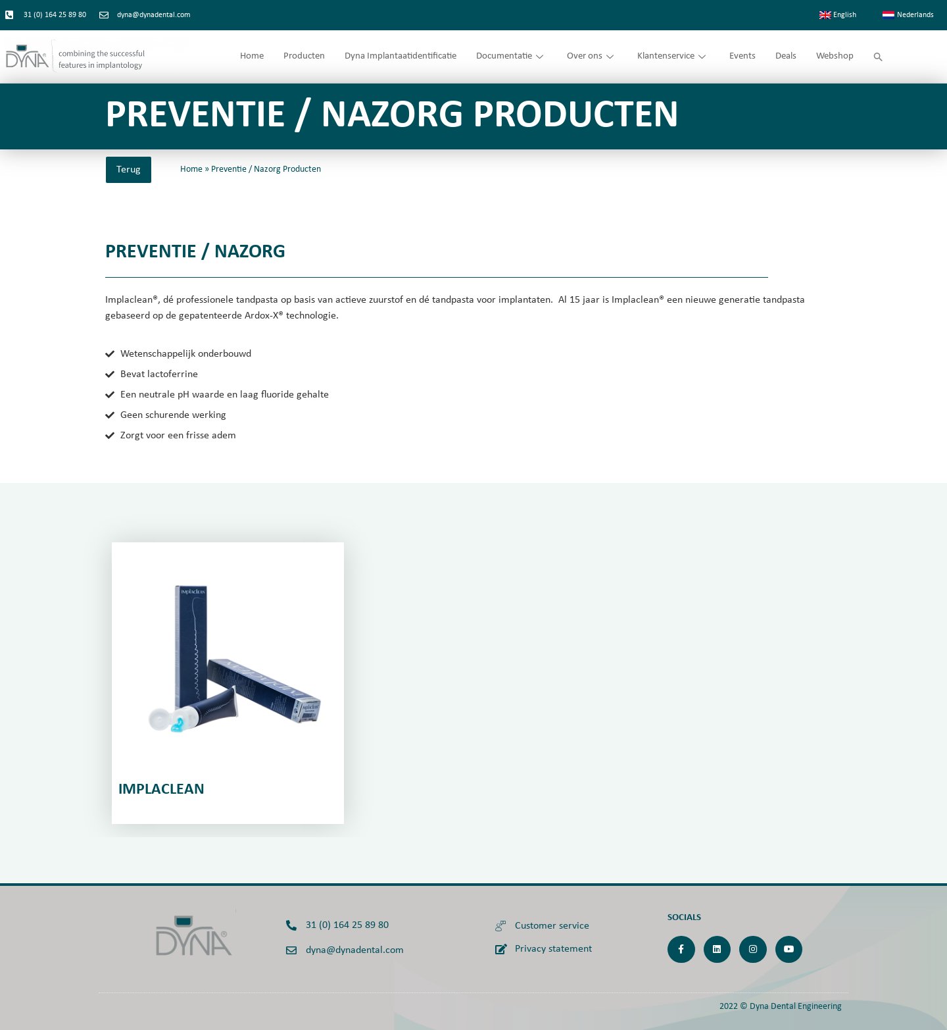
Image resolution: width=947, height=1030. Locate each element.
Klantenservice (671, 56)
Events (742, 56)
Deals (785, 56)
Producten (304, 56)
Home (252, 56)
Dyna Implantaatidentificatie (400, 56)
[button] (878, 56)
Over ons (590, 56)
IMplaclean (161, 790)
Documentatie (509, 56)
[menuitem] (838, 15)
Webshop (835, 56)
